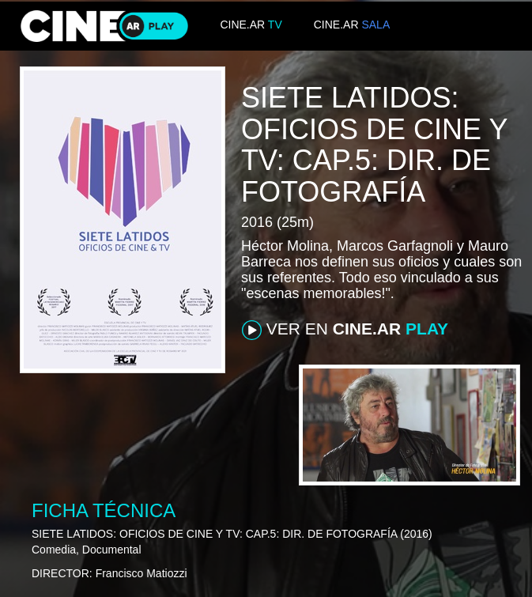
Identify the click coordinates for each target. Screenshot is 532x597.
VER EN (345, 329)
